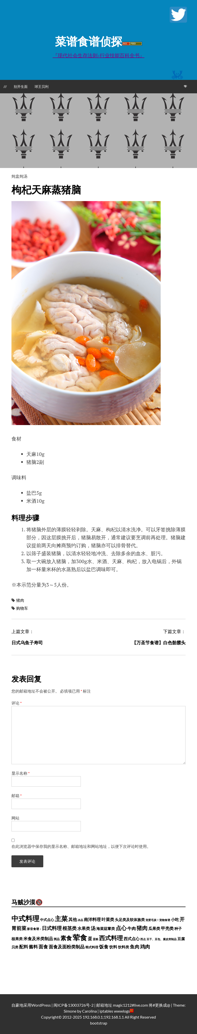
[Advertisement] (98, 130)
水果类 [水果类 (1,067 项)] (83, 928)
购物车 (22, 608)
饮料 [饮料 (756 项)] (113, 947)
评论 (16, 703)
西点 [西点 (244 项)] (143, 939)
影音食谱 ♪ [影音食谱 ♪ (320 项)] (34, 929)
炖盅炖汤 (19, 176)
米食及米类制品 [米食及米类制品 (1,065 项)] (38, 938)
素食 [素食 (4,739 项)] (66, 937)
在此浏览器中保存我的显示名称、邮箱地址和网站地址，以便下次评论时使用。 (81, 846)
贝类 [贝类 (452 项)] (14, 947)
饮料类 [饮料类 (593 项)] (123, 947)
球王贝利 (42, 86)
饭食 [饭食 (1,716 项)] (103, 946)
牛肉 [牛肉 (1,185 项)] (131, 928)
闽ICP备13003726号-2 (73, 1005)
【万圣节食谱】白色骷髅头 (159, 642)
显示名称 (20, 773)
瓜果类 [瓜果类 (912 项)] (154, 928)
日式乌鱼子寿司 (27, 642)
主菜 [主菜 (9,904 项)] (61, 919)
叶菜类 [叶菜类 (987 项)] (107, 919)
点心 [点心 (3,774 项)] (121, 928)
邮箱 (16, 795)
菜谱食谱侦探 (88, 41)
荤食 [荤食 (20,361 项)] (80, 937)
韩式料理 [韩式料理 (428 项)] (91, 947)
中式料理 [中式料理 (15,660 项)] (25, 918)
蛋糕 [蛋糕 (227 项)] (95, 939)
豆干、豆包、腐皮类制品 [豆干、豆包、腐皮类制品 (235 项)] (162, 939)
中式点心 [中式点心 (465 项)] (47, 920)
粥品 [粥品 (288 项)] (57, 939)
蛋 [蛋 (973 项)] (90, 938)
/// (5, 86)
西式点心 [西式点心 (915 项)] (132, 938)
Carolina (89, 1011)
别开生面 (21, 86)
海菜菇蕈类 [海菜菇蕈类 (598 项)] (105, 928)
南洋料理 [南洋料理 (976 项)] (92, 919)
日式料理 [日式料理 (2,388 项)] (52, 928)
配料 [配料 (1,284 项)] (23, 946)
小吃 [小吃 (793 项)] (175, 919)
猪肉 (20, 600)
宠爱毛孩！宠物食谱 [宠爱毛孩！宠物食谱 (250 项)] (158, 920)
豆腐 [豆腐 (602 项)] (181, 939)
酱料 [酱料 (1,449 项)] (33, 946)
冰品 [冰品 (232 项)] (80, 920)
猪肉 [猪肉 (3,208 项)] (142, 928)
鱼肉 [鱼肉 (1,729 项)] (134, 946)
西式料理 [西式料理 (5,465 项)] (111, 937)
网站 (15, 818)
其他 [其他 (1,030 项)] (72, 919)
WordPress (41, 1005)
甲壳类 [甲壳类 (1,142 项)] (167, 928)
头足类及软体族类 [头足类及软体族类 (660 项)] (130, 919)
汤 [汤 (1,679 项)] (93, 928)
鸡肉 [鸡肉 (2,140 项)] (145, 946)
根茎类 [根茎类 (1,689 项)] (69, 928)
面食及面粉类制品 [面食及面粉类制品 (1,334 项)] (67, 946)
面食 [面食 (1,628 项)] (43, 946)
